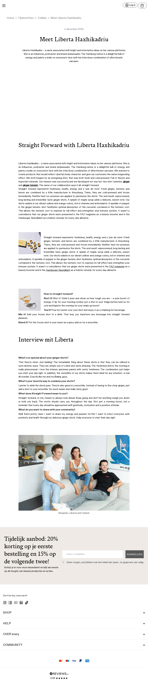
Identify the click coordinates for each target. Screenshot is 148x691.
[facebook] (10, 602)
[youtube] (16, 602)
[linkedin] (21, 602)
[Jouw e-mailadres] (92, 554)
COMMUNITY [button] (74, 645)
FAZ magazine (117, 266)
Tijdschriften (26, 18)
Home (10, 18)
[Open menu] (142, 5)
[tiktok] (26, 602)
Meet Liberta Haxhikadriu (66, 18)
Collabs (42, 18)
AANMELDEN (135, 554)
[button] (74, 5)
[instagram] (5, 602)
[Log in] (130, 5)
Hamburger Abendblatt (58, 270)
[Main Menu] (4, 5)
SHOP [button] (74, 612)
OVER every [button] (74, 634)
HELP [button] (74, 623)
